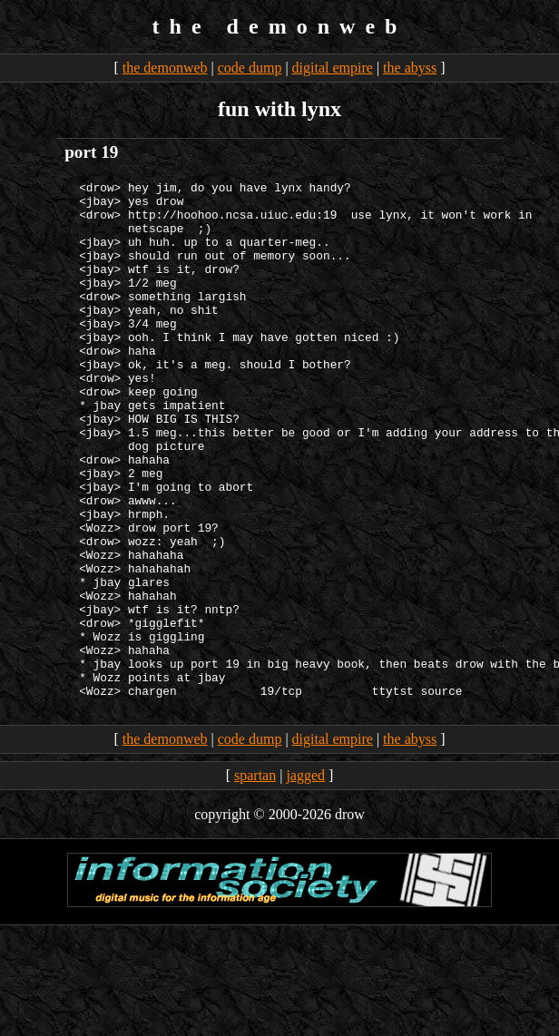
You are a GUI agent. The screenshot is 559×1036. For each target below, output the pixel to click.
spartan (255, 878)
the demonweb (165, 67)
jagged (305, 878)
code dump (250, 67)
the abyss (409, 67)
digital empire (332, 67)
